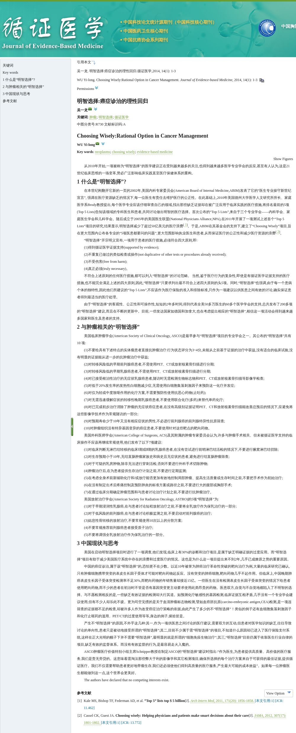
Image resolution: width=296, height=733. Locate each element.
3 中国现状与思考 (16, 94)
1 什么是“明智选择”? (19, 80)
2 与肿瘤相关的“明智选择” (23, 87)
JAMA (258, 715)
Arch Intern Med (202, 701)
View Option (275, 693)
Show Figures (283, 159)
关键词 (8, 65)
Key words (10, 72)
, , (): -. (234, 701)
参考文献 (10, 101)
